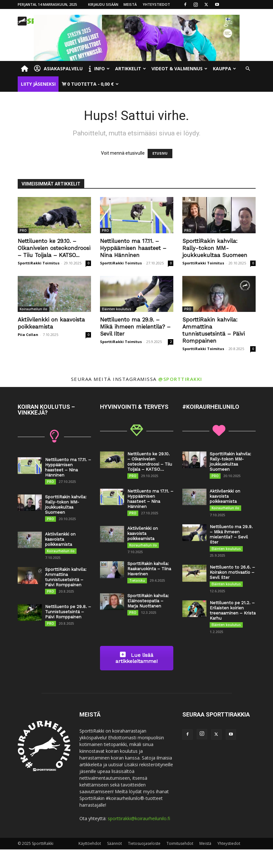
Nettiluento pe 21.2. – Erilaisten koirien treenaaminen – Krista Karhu (233, 611)
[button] (248, 69)
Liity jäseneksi (38, 84)
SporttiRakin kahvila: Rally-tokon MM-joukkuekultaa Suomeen (214, 248)
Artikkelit (130, 68)
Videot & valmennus (179, 68)
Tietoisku (137, 581)
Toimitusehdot (180, 844)
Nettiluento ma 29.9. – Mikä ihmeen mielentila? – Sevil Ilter (135, 326)
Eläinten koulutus (116, 309)
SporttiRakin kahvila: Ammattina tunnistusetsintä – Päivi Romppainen (65, 577)
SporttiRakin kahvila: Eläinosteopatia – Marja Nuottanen (148, 601)
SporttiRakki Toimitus (38, 263)
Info (99, 68)
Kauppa (224, 68)
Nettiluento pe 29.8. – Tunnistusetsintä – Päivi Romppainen (68, 612)
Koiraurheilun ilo (33, 309)
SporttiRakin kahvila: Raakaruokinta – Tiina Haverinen (149, 569)
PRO (23, 230)
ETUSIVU (160, 153)
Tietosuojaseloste (144, 844)
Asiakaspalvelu (58, 68)
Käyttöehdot (89, 844)
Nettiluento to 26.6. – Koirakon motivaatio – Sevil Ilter (232, 572)
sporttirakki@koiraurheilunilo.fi (139, 819)
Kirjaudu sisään (103, 4)
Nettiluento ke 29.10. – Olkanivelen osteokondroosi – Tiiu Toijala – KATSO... (54, 248)
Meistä (130, 4)
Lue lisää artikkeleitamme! (136, 658)
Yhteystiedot (156, 4)
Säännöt (114, 844)
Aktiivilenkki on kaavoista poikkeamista (60, 539)
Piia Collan (28, 334)
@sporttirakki (180, 379)
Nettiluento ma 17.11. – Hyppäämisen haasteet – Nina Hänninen (133, 248)
